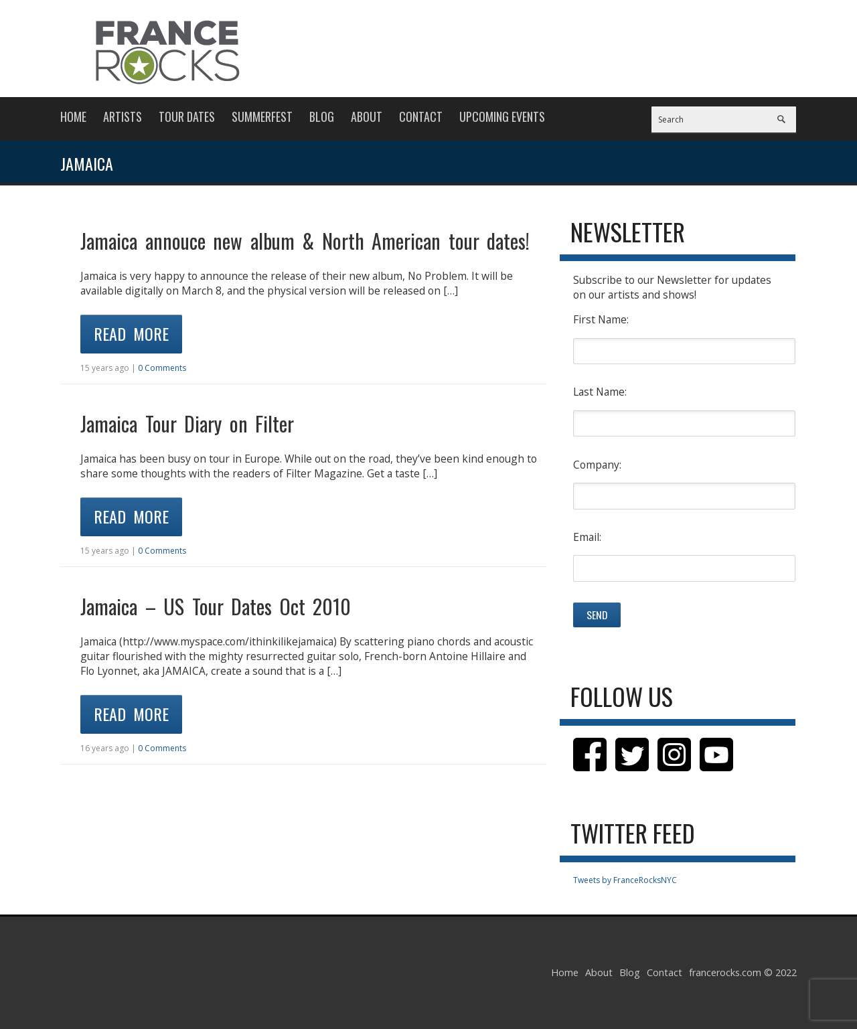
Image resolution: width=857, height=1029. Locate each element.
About (366, 116)
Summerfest (262, 116)
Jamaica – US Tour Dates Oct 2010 (215, 606)
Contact (421, 116)
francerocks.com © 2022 (743, 972)
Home (73, 116)
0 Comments (162, 368)
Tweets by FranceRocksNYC (625, 880)
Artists (122, 116)
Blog (321, 116)
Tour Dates (187, 116)
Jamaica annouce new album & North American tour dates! (305, 241)
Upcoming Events (502, 116)
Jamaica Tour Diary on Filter (187, 423)
